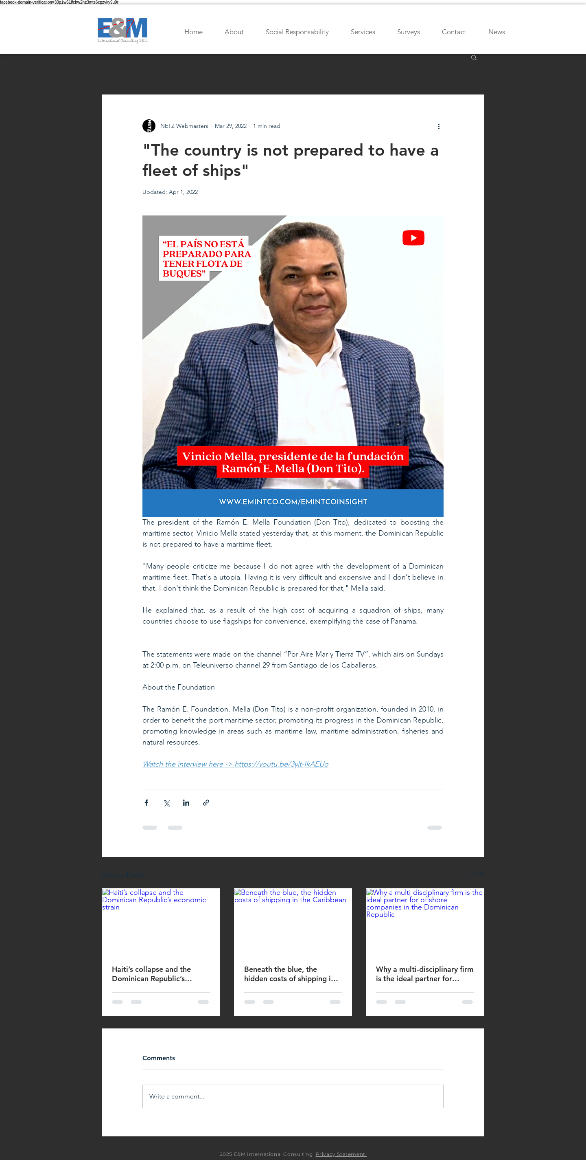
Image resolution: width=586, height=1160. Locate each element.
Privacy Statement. (341, 1154)
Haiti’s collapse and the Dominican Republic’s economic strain (151, 973)
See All (475, 873)
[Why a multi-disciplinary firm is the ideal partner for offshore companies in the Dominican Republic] (425, 922)
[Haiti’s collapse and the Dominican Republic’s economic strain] (161, 922)
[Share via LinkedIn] (186, 802)
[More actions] (439, 126)
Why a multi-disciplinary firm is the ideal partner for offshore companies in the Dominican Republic (425, 973)
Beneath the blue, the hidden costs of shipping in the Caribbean (289, 973)
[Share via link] (206, 802)
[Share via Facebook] (146, 802)
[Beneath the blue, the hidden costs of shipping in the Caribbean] (293, 922)
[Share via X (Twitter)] (166, 802)
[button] (474, 57)
